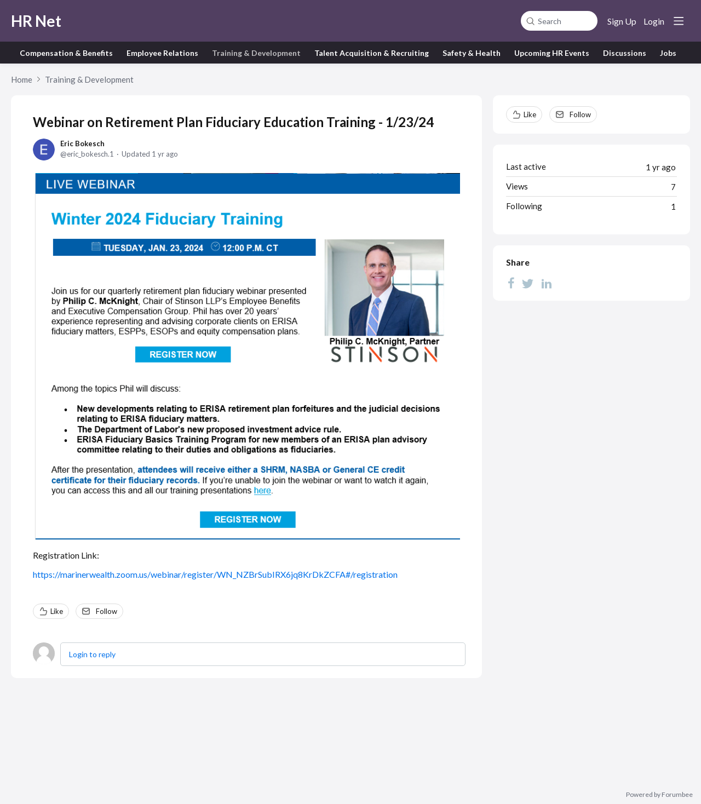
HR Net (36, 21)
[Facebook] (511, 283)
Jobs (668, 53)
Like (56, 611)
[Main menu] (678, 21)
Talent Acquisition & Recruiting (371, 53)
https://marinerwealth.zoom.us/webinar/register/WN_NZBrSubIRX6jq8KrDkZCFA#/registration (215, 574)
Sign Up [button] (621, 21)
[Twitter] (528, 283)
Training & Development (256, 53)
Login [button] (653, 21)
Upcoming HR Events (551, 53)
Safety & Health (472, 53)
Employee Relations (162, 53)
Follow (106, 611)
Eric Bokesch (82, 143)
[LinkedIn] (546, 283)
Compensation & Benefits (66, 53)
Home (21, 79)
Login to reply (92, 654)
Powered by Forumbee (659, 795)
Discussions (624, 53)
